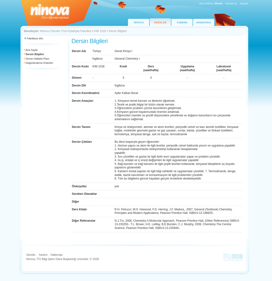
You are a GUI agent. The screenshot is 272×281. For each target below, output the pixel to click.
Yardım (43, 255)
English (244, 3)
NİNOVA (138, 22)
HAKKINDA (203, 22)
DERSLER (160, 22)
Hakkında (56, 255)
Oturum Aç (231, 3)
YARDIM (182, 22)
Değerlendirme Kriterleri (39, 62)
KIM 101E (100, 31)
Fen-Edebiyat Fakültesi (77, 31)
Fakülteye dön (35, 38)
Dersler (55, 31)
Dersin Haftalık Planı (37, 58)
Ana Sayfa (31, 50)
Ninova (44, 31)
